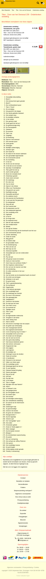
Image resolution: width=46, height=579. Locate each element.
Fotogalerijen (23, 516)
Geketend (9, 129)
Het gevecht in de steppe (13, 111)
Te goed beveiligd (11, 409)
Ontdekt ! (8, 404)
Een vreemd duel (11, 206)
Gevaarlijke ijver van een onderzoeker (17, 253)
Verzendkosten (23, 484)
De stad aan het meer (12, 303)
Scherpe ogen (10, 149)
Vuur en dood (10, 184)
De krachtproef (10, 285)
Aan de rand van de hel (13, 338)
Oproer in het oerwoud (12, 139)
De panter (9, 437)
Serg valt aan (10, 204)
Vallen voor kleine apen (13, 362)
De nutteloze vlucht (11, 196)
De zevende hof (10, 307)
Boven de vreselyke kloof (13, 174)
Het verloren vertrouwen (13, 344)
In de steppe (9, 380)
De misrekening (10, 269)
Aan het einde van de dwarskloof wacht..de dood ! (21, 275)
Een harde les (10, 151)
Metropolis (11, 90)
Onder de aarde (10, 236)
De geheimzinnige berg (13, 125)
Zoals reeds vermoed (12, 178)
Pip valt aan (9, 257)
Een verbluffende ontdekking (14, 400)
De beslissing (10, 137)
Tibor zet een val (11, 247)
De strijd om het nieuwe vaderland (16, 154)
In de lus (8, 216)
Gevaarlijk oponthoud (12, 194)
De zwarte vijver (11, 394)
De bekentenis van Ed (12, 208)
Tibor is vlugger (10, 382)
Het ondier (9, 423)
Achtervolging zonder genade (15, 449)
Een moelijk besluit (11, 224)
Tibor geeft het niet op (12, 170)
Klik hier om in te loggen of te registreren (15, 467)
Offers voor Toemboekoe (13, 188)
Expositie (23, 513)
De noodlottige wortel (12, 364)
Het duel (8, 376)
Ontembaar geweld (11, 176)
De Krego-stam (10, 218)
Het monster (9, 396)
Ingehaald (9, 214)
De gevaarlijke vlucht (12, 243)
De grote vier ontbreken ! (13, 413)
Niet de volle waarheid (12, 222)
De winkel (23, 510)
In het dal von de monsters (14, 166)
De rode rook (10, 182)
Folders (23, 487)
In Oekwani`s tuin (11, 388)
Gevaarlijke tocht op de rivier (14, 334)
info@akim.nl (24, 540)
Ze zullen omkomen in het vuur (15, 271)
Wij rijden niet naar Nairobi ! (14, 384)
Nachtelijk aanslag (11, 192)
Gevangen (9, 145)
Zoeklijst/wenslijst (23, 503)
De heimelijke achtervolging (14, 398)
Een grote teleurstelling (13, 340)
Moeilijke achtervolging (13, 147)
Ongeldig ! (9, 135)
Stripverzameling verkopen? (23, 490)
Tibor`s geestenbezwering (13, 283)
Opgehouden (10, 287)
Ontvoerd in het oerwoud (13, 360)
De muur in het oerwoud (13, 295)
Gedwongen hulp (11, 407)
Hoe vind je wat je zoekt (23, 497)
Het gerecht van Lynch (12, 190)
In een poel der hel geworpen (14, 200)
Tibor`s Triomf (10, 107)
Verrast (8, 313)
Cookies (36, 567)
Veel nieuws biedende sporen (15, 342)
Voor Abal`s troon (11, 305)
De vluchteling (10, 160)
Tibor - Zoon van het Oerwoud (23, 10)
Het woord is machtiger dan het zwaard (17, 324)
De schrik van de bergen (13, 277)
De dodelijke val (11, 352)
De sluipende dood (11, 220)
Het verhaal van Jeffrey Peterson (16, 441)
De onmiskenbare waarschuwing (15, 435)
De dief (8, 255)
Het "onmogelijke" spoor (13, 421)
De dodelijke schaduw (12, 117)
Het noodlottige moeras (13, 445)
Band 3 (8, 99)
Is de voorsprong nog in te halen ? (16, 332)
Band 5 (8, 103)
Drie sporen (9, 443)
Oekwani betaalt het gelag (14, 370)
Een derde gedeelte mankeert (15, 113)
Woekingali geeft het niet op (14, 366)
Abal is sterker (10, 322)
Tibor (13, 10)
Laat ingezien (10, 350)
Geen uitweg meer (11, 319)
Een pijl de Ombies (11, 228)
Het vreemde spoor (11, 141)
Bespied (8, 273)
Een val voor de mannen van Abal (16, 267)
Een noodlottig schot (12, 212)
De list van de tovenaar (13, 164)
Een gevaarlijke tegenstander (14, 156)
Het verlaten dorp (11, 115)
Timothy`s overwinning (12, 451)
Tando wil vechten (11, 356)
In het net (9, 162)
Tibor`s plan (9, 311)
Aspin (28, 576)
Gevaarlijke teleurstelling (13, 97)
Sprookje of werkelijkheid (13, 168)
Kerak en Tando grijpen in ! (14, 427)
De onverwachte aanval (13, 158)
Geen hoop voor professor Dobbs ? (16, 263)
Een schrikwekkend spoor (13, 105)
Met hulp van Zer (11, 249)
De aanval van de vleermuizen (15, 402)
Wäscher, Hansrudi (16, 86)
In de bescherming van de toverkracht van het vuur (21, 230)
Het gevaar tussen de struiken (15, 259)
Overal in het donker (12, 411)
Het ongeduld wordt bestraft (14, 330)
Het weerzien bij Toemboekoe (15, 198)
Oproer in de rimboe (12, 186)
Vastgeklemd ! (10, 299)
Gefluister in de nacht (12, 279)
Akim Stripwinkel (6, 10)
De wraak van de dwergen (14, 336)
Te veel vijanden (11, 368)
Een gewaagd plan (11, 297)
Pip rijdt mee (9, 378)
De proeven (9, 131)
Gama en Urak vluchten (13, 261)
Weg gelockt (9, 239)
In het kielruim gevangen (13, 289)
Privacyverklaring (23, 500)
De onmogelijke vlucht (12, 392)
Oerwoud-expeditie (11, 251)
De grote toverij (10, 281)
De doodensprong (11, 245)
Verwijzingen (23, 526)
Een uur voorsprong (12, 439)
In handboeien (10, 358)
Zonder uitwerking (11, 234)
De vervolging (10, 109)
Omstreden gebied (11, 425)
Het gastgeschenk (11, 390)
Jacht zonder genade (12, 172)
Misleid (8, 226)
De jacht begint (10, 447)
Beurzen (23, 520)
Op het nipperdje (11, 417)
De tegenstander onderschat (14, 315)
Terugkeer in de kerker (12, 317)
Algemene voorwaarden (23, 494)
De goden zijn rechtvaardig (14, 326)
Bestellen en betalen (23, 481)
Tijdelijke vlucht (10, 309)
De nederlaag (10, 180)
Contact (23, 478)
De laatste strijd (10, 241)
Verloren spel (10, 419)
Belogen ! (9, 433)
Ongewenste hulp (11, 346)
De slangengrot (10, 202)
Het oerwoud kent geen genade (15, 101)
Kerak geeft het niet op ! (13, 123)
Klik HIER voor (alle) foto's (11, 30)
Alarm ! (8, 386)
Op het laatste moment (13, 431)
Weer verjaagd (10, 429)
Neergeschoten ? (11, 415)
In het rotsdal (10, 119)
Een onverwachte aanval (13, 232)
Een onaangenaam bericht (14, 328)
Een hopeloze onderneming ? (15, 265)
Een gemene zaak (11, 121)
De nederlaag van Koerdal (14, 293)
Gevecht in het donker (12, 301)
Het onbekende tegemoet (13, 210)
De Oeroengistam (11, 127)
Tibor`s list (9, 133)
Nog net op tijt (10, 374)
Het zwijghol (9, 348)
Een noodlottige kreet (12, 291)
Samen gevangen (11, 372)
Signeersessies (23, 523)
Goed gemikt (10, 143)
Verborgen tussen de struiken (15, 354)
